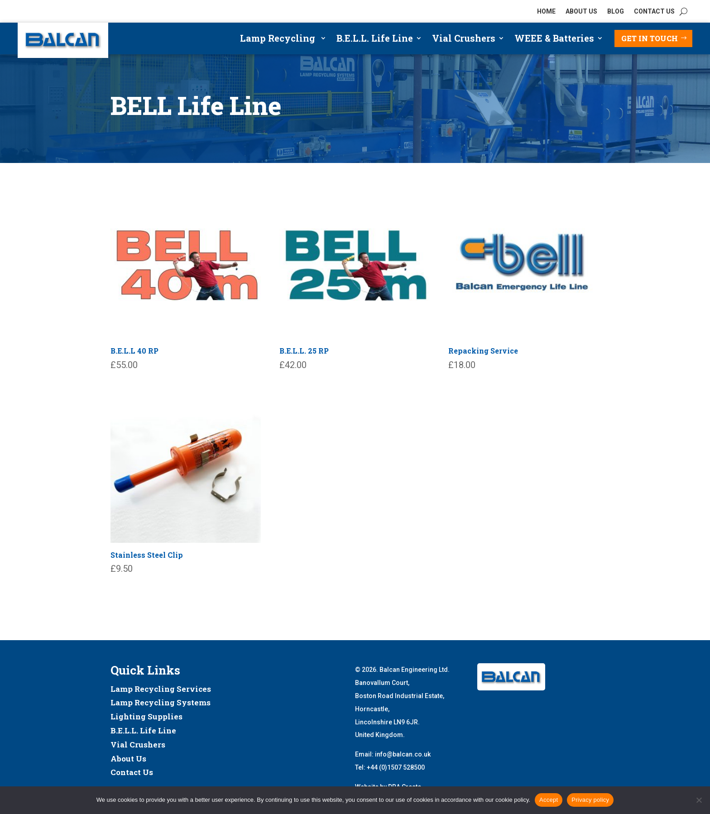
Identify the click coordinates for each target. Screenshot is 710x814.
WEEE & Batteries (554, 39)
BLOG (615, 11)
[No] (698, 799)
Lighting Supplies (146, 716)
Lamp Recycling (278, 39)
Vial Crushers (463, 39)
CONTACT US (654, 11)
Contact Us (131, 772)
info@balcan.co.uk (403, 754)
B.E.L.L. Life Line (374, 39)
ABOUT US (581, 11)
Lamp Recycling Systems (160, 702)
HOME (546, 11)
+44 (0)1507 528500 (396, 767)
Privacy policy (590, 799)
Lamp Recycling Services (160, 689)
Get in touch (649, 38)
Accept (548, 799)
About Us (128, 758)
